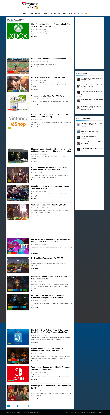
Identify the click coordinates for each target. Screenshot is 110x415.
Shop (70, 13)
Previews (47, 13)
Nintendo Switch (11, 72)
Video (19, 199)
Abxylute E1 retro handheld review (88, 136)
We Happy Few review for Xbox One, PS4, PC (49, 205)
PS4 (18, 90)
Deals (64, 13)
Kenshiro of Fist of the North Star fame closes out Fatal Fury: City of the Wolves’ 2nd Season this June (91, 93)
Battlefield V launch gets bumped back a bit (48, 77)
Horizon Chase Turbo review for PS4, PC (47, 258)
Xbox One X (22, 162)
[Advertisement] (74, 5)
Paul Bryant (35, 29)
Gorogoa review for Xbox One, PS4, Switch (48, 96)
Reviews (37, 13)
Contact (93, 412)
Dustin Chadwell (37, 391)
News (31, 13)
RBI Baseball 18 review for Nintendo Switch (48, 59)
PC (15, 109)
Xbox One (21, 90)
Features (57, 13)
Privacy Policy (100, 412)
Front (25, 13)
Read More (34, 36)
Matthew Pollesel (37, 61)
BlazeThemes (34, 412)
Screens (21, 307)
